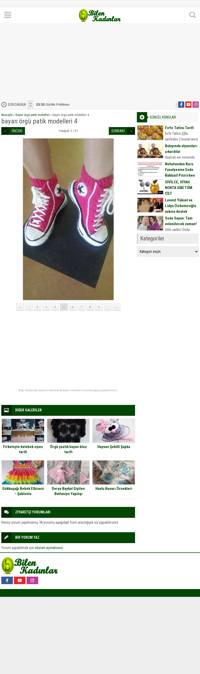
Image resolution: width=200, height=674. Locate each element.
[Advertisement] (100, 61)
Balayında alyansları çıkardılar (181, 149)
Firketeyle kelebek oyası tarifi (23, 449)
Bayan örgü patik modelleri (32, 115)
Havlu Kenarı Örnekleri (113, 488)
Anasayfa (7, 115)
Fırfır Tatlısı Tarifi (179, 128)
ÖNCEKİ (17, 131)
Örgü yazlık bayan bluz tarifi (68, 449)
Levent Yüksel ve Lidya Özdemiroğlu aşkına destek (180, 206)
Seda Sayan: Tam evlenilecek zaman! (181, 221)
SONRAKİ (118, 131)
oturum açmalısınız (49, 548)
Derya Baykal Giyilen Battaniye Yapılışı (68, 491)
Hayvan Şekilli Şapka (113, 446)
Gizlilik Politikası (53, 104)
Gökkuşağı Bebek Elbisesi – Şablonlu (23, 491)
